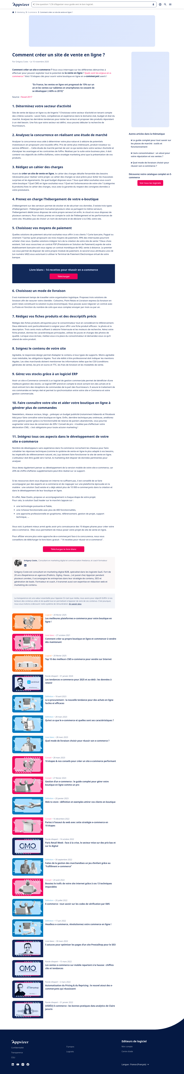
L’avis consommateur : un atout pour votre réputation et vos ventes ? (150, 155)
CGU (13, 1057)
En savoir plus (75, 604)
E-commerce (32, 12)
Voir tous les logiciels (150, 183)
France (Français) (140, 1064)
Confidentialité (17, 1047)
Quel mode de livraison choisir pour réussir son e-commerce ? (150, 164)
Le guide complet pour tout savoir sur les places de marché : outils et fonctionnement (151, 143)
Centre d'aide (127, 1051)
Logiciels (70, 1051)
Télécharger (64, 276)
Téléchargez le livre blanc (63, 549)
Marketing (21, 12)
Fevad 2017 (26, 96)
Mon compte (127, 1046)
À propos (70, 1046)
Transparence (17, 1052)
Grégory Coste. (22, 61)
